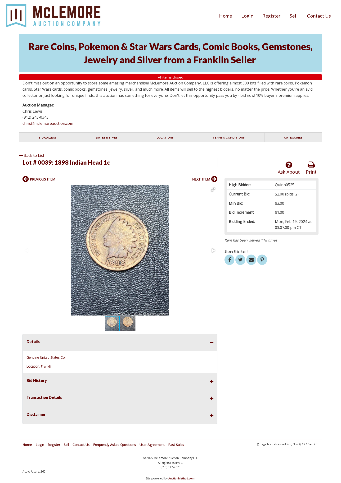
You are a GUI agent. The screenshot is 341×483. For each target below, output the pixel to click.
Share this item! (236, 251)
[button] (213, 189)
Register (271, 16)
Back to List (31, 155)
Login (247, 16)
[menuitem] (226, 16)
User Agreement (152, 444)
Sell (294, 16)
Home (225, 16)
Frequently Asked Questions (114, 444)
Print (311, 168)
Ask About (289, 168)
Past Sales (176, 444)
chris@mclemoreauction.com (47, 123)
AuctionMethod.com (181, 478)
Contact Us (319, 16)
